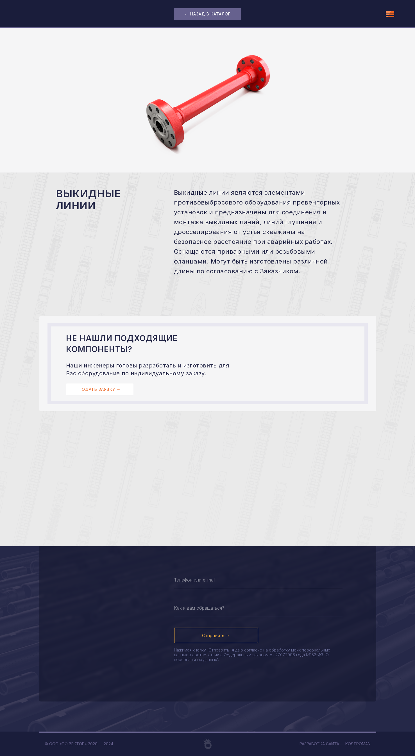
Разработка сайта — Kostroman (335, 743)
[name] (258, 608)
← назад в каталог (208, 14)
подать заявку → (100, 389)
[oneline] (258, 579)
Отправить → (216, 635)
